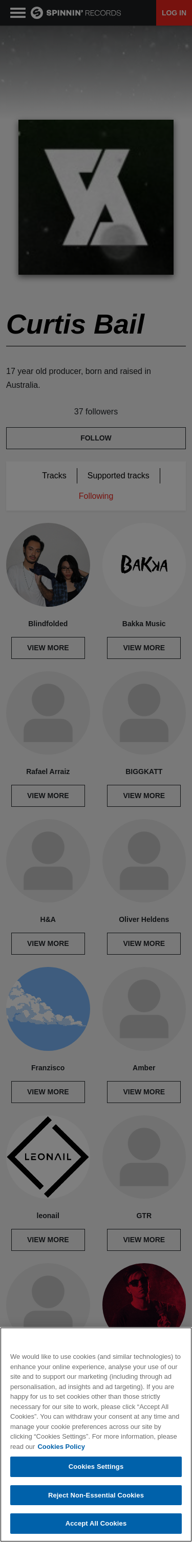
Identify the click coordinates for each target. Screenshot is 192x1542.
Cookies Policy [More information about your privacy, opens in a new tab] (60, 1446)
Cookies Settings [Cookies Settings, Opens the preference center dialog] (96, 1466)
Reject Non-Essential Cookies (96, 1495)
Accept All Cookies (96, 1523)
